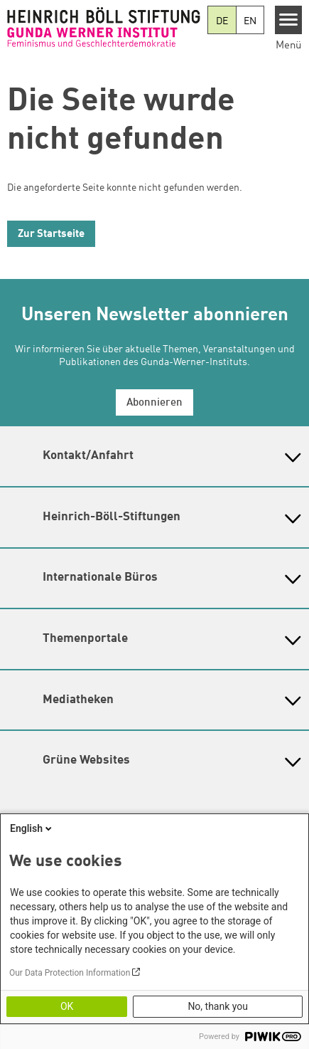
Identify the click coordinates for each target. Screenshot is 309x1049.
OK (66, 1006)
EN (250, 21)
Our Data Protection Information (69, 973)
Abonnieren (154, 403)
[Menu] (289, 20)
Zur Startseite (51, 234)
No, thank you (218, 1006)
